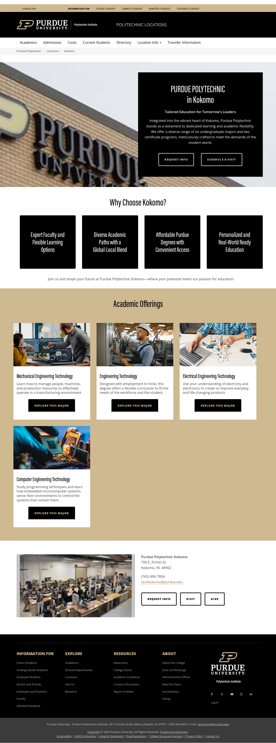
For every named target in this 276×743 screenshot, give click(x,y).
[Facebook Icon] (212, 694)
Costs (72, 42)
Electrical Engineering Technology (209, 376)
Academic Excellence (127, 677)
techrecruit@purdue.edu (213, 724)
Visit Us (70, 684)
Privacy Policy (194, 736)
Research (71, 691)
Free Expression (136, 736)
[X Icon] (222, 694)
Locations (52, 51)
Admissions (52, 42)
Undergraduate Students (32, 670)
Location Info (149, 42)
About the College (173, 663)
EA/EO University (85, 736)
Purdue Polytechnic (29, 51)
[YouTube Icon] (231, 694)
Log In (215, 702)
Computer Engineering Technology (43, 479)
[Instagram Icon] (241, 694)
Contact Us (213, 736)
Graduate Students (28, 677)
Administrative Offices (176, 677)
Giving (166, 699)
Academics (28, 42)
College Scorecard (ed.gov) (166, 736)
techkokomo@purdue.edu (162, 582)
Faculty (21, 699)
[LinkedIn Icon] (251, 694)
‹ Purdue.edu (29, 8)
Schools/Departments (79, 670)
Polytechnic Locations (141, 24)
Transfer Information (184, 42)
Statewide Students (188, 8)
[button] (25, 585)
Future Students (105, 8)
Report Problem (124, 691)
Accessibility (64, 736)
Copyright (93, 732)
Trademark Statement (174, 732)
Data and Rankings (174, 670)
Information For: (79, 8)
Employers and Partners (32, 691)
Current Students (132, 8)
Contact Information (126, 684)
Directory (124, 42)
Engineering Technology (118, 376)
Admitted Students (159, 8)
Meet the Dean (171, 684)
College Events (123, 670)
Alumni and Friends (29, 684)
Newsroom (121, 663)
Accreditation (170, 691)
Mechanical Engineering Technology (45, 376)
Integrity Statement (111, 736)
